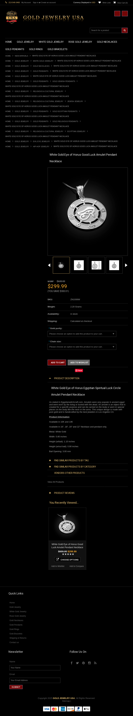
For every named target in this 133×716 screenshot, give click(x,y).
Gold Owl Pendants (14, 247)
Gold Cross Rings (13, 274)
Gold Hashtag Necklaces (17, 174)
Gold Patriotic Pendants (16, 219)
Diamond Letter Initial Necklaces (20, 399)
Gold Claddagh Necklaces (17, 169)
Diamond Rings (12, 427)
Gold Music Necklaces (16, 191)
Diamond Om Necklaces (16, 405)
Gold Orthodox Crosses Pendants (21, 236)
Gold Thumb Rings (14, 294)
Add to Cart (57, 362)
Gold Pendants (40, 71)
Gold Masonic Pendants (16, 241)
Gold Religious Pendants (65, 121)
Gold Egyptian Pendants (65, 111)
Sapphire (9, 469)
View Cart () (122, 3)
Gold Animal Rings (14, 260)
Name (12, 664)
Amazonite (10, 452)
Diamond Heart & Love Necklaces (21, 396)
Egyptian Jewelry (76, 131)
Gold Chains (11, 316)
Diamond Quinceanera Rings (19, 432)
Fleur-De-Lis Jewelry (15, 369)
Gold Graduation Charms (17, 211)
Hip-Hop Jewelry (41, 146)
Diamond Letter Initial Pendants (20, 413)
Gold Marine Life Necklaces (18, 172)
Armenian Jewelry (13, 327)
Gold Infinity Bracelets (15, 313)
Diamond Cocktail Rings (16, 435)
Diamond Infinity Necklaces (18, 402)
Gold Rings (10, 249)
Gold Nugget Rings (14, 288)
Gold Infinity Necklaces (16, 183)
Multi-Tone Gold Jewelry (16, 385)
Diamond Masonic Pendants (18, 416)
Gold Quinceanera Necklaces (19, 197)
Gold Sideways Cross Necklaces (20, 199)
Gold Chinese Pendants (16, 208)
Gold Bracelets (12, 302)
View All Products (56, 482)
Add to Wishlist (14, 547)
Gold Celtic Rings (13, 272)
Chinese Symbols (13, 355)
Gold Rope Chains (14, 322)
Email (12, 677)
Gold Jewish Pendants (64, 81)
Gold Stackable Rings (15, 258)
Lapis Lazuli (11, 460)
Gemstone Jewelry (14, 449)
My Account (26, 2)
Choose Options (24, 540)
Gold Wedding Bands (15, 297)
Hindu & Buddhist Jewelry (17, 344)
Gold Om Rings (12, 291)
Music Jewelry (12, 374)
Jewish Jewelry (75, 101)
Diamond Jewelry (13, 388)
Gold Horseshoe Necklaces (18, 180)
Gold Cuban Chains (14, 319)
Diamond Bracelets (14, 424)
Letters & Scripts (13, 371)
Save (80, 370)
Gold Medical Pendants (16, 213)
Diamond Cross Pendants (17, 410)
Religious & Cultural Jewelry (48, 91)
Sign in (35, 2)
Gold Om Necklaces (14, 186)
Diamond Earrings (13, 421)
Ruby (7, 466)
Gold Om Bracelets (14, 305)
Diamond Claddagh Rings (17, 444)
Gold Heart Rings (13, 277)
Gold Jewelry (22, 61)
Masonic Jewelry (13, 341)
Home (8, 56)
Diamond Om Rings (14, 446)
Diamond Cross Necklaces (17, 394)
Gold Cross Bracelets (15, 308)
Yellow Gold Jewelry (14, 377)
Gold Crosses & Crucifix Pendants (21, 227)
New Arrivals (21, 56)
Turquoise (10, 474)
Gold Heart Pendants (15, 230)
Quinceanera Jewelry (15, 352)
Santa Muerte (11, 333)
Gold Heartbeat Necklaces (17, 177)
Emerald (9, 457)
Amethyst (9, 455)
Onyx (7, 463)
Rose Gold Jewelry (14, 382)
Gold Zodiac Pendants (16, 216)
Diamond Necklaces (14, 391)
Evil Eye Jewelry (41, 141)
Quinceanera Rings (14, 263)
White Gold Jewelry (43, 61)
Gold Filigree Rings (14, 255)
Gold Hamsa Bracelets (16, 310)
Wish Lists (106, 3)
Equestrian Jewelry (14, 360)
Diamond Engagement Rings (19, 438)
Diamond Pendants (14, 407)
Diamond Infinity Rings (16, 441)
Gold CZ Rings (12, 252)
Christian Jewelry (13, 338)
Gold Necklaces (41, 66)
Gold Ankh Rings (13, 266)
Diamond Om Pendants (16, 419)
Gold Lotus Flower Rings (17, 283)
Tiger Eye (9, 471)
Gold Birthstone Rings (15, 269)
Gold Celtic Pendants (15, 224)
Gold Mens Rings (13, 285)
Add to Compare (34, 547)
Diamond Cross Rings (15, 430)
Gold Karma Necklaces (16, 188)
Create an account (48, 2)
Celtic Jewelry (11, 335)
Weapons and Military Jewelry (19, 358)
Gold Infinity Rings (14, 280)
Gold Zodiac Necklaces (16, 202)
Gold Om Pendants (14, 238)
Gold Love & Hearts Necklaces (19, 194)
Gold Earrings (11, 299)
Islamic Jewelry (12, 347)
